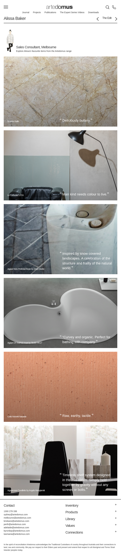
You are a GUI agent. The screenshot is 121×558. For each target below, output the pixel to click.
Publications (50, 12)
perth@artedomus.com (15, 524)
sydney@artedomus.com (16, 514)
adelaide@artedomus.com (16, 527)
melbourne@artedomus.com (17, 518)
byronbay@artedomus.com (17, 531)
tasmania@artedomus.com (17, 534)
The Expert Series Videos (72, 12)
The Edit (107, 17)
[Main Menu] (6, 7)
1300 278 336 (10, 511)
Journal (25, 12)
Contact (9, 505)
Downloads (93, 12)
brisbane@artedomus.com (16, 521)
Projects (37, 12)
